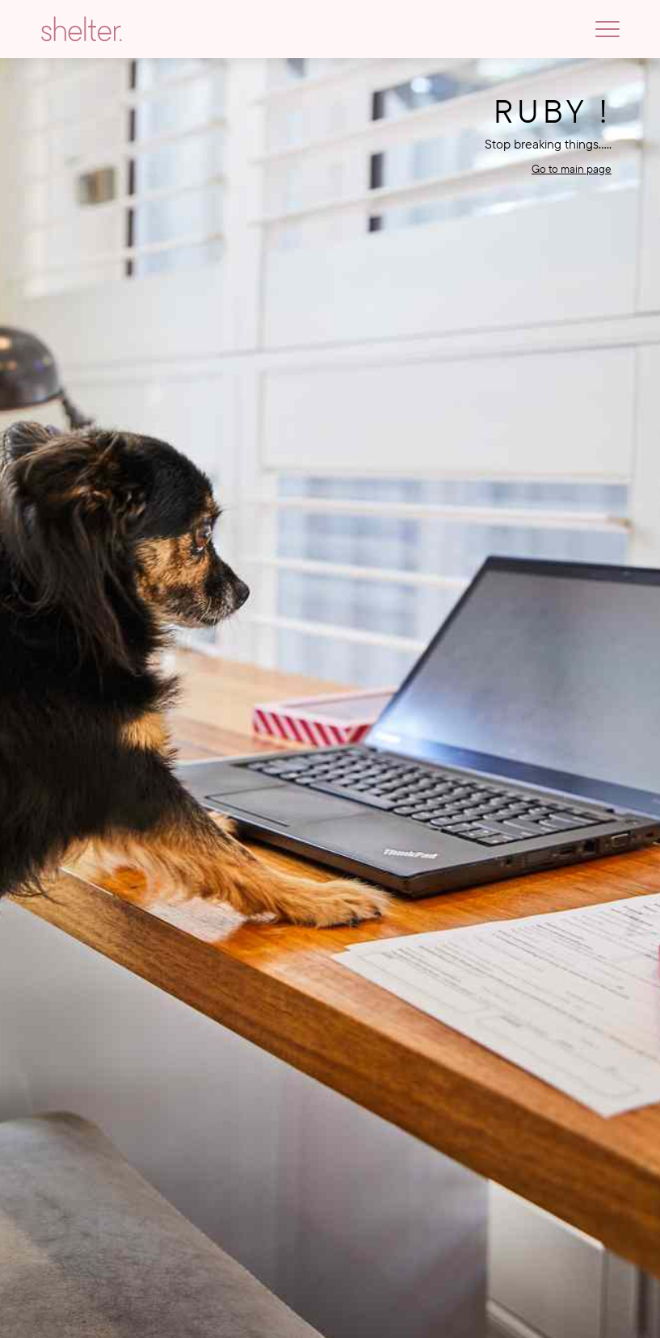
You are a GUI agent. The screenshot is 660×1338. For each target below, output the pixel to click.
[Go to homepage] (81, 29)
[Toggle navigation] (607, 29)
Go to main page (572, 168)
